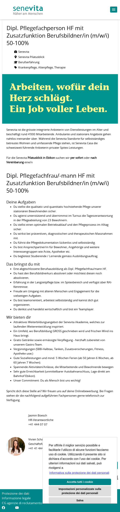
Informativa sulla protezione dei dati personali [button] (79, 472)
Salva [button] (79, 500)
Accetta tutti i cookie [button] (80, 481)
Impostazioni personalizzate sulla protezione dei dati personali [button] (80, 491)
